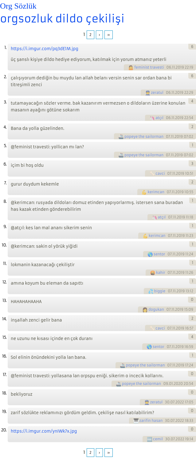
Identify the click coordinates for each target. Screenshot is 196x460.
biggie (160, 291)
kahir (160, 272)
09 (165, 384)
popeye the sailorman (143, 136)
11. (4, 263)
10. (4, 245)
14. (4, 319)
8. (4, 201)
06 (169, 67)
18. (4, 393)
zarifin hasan (151, 420)
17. (4, 374)
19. (4, 411)
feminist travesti (149, 67)
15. (4, 337)
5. (5, 145)
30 (167, 402)
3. (5, 102)
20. (3, 430)
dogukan (156, 309)
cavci (160, 173)
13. (4, 300)
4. (4, 127)
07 (168, 136)
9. (4, 226)
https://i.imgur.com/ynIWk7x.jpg (44, 431)
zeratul (157, 92)
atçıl (159, 118)
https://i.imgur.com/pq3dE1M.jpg (44, 48)
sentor (159, 254)
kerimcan (155, 192)
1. (5, 47)
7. (5, 183)
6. (4, 164)
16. (4, 356)
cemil (158, 439)
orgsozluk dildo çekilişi (62, 18)
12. (4, 282)
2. (5, 76)
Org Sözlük (18, 6)
